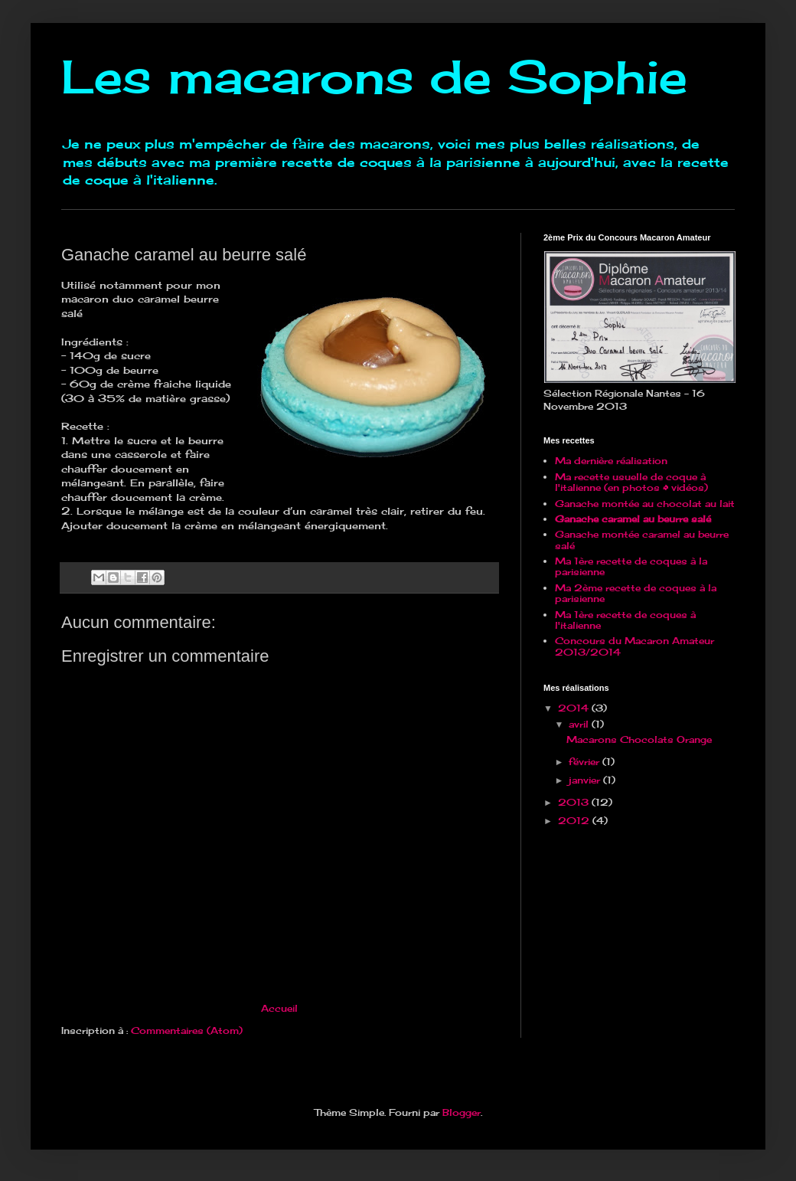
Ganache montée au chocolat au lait (645, 503)
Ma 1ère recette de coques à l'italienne (625, 620)
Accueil (279, 1008)
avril (580, 724)
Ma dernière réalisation (611, 460)
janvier (586, 780)
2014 (575, 708)
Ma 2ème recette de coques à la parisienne (635, 593)
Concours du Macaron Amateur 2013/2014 (634, 646)
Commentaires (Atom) (187, 1030)
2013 (575, 802)
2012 (575, 820)
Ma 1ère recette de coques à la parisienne (631, 566)
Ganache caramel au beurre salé (633, 519)
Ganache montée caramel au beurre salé (642, 539)
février (585, 761)
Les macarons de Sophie (374, 76)
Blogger (461, 1112)
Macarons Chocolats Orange (639, 739)
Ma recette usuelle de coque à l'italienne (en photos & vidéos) (631, 482)
